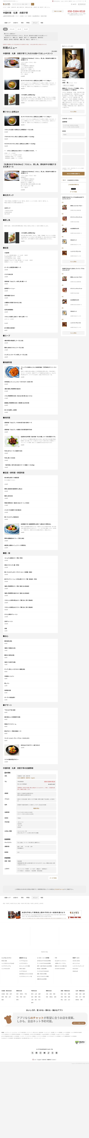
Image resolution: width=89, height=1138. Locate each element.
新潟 (32, 994)
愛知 (39, 997)
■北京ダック (7, 37)
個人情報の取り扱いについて (27, 1038)
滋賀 (55, 997)
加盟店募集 (41, 1032)
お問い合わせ (35, 1032)
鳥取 (65, 997)
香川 (65, 994)
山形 (10, 997)
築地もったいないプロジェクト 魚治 (76, 205)
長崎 (84, 994)
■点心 (28, 39)
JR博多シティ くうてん (60, 963)
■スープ (26, 37)
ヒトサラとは (14, 1032)
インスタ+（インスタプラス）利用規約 (28, 1036)
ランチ (26, 29)
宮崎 (84, 997)
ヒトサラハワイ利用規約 (41, 1036)
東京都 (9, 7)
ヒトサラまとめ (23, 971)
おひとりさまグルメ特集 (43, 976)
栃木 (25, 997)
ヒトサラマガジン (23, 963)
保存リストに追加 (57, 11)
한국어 (74, 1)
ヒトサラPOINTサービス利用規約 (54, 1036)
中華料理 (8, 16)
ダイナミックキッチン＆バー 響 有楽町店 (76, 217)
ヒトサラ (4, 7)
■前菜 (21, 37)
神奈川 (21, 994)
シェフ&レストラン (6, 958)
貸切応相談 (39, 871)
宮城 (3, 997)
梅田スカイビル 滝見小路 (61, 966)
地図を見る (36, 808)
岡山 (62, 999)
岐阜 (32, 997)
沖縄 (81, 999)
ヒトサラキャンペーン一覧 (25, 976)
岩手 (11, 994)
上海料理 (5, 16)
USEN (2, 1032)
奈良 (47, 997)
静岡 (36, 997)
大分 (80, 997)
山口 (69, 999)
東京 (17, 994)
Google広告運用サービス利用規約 (48, 1034)
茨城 (21, 997)
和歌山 (51, 997)
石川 (39, 999)
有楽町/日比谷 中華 (28, 7)
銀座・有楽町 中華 (20, 7)
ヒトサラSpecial (23, 960)
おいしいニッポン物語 (24, 966)
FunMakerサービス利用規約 (7, 1038)
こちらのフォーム (59, 889)
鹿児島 (77, 999)
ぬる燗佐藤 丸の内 (74, 228)
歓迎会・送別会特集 (42, 968)
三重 (32, 999)
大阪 (47, 994)
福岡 (77, 994)
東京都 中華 (13, 7)
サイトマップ (29, 1032)
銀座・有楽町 (6, 903)
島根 (69, 997)
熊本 (77, 997)
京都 (54, 994)
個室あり (39, 869)
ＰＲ (56, 958)
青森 (7, 994)
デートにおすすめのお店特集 (44, 963)
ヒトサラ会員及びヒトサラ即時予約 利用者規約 (10, 1034)
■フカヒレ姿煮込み (9, 34)
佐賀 (80, 994)
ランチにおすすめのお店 (43, 971)
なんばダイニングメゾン (60, 960)
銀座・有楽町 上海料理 (32, 903)
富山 (36, 999)
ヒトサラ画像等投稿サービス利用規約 (69, 1036)
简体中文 (66, 1)
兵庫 (51, 994)
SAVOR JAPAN (76, 960)
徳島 (62, 994)
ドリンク (12, 29)
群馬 (17, 999)
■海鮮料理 (33, 37)
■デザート (34, 39)
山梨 (36, 994)
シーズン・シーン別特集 (43, 958)
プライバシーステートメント (39, 1038)
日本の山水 (75, 971)
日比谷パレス (73, 240)
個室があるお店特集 (42, 979)
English (62, 1)
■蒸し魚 (15, 37)
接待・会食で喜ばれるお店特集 (44, 966)
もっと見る (73, 111)
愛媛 (69, 994)
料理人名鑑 (4, 960)
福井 (32, 1002)
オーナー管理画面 (58, 1032)
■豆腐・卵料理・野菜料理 (11, 39)
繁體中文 (70, 1)
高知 (62, 997)
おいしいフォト (76, 963)
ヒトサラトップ (8, 1032)
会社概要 (52, 1032)
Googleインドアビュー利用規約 (62, 1034)
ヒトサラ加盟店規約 (25, 1034)
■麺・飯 (22, 39)
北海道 (3, 994)
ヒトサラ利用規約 (66, 1032)
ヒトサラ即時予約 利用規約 (76, 1032)
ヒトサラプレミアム (6, 966)
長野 (39, 994)
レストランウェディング (78, 966)
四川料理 (12, 16)
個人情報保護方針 (17, 1038)
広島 (65, 999)
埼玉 (17, 997)
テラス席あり (21, 871)
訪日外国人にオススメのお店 (26, 974)
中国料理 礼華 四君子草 (38, 7)
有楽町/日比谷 (13, 903)
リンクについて (47, 1032)
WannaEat (75, 968)
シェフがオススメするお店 (8, 963)
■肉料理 (40, 37)
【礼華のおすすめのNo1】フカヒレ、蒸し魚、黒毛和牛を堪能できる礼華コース (25, 35)
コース (19, 29)
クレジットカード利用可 (23, 869)
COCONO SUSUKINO (60, 968)
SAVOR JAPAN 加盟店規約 (35, 1034)
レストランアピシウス (75, 251)
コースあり (32, 869)
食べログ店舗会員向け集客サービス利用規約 (10, 1036)
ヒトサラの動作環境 (22, 1032)
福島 (3, 999)
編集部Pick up (23, 958)
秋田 (6, 997)
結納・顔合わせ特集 (42, 974)
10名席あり (27, 871)
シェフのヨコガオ (6, 968)
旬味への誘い (22, 968)
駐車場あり (44, 869)
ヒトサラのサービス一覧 (81, 1)
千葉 (26, 994)
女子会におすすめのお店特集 (44, 960)
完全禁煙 (34, 871)
